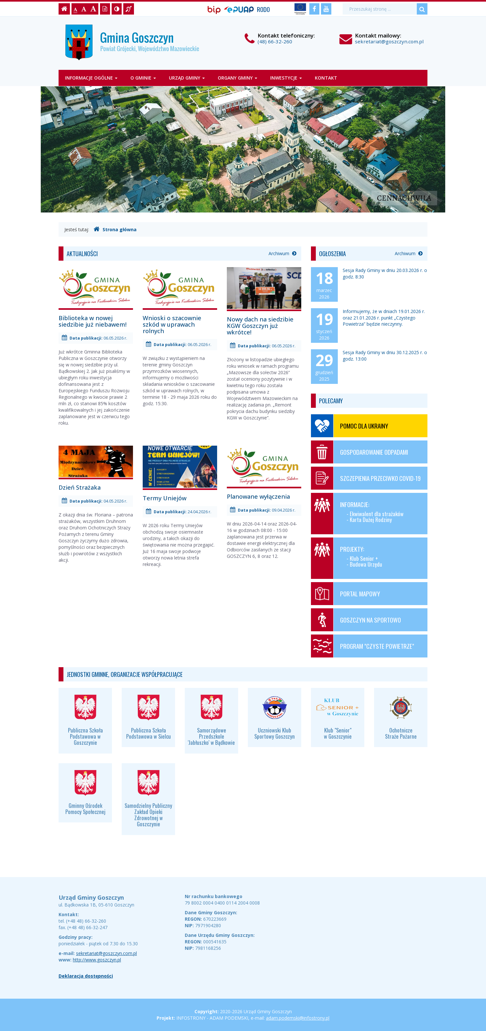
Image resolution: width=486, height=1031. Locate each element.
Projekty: (367, 558)
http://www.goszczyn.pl (97, 960)
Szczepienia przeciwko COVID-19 (366, 478)
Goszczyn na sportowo (356, 619)
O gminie (143, 78)
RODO (263, 9)
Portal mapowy (345, 593)
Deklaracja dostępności (86, 976)
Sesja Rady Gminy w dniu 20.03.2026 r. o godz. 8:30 (385, 273)
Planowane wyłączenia (264, 473)
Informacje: (367, 513)
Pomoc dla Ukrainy (349, 425)
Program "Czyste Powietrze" (362, 646)
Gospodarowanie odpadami (359, 451)
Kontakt (326, 78)
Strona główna (115, 229)
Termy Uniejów (180, 473)
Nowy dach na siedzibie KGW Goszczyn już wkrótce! (264, 301)
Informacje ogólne (91, 78)
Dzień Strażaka (96, 468)
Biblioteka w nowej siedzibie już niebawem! (96, 297)
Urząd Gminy (187, 78)
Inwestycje (286, 78)
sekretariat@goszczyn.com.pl (389, 41)
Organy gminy (237, 78)
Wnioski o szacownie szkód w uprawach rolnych (180, 300)
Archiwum (282, 253)
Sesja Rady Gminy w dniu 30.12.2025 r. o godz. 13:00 (385, 355)
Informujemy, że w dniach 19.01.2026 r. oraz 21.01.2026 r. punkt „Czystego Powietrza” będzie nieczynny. (384, 317)
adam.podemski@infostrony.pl (297, 1018)
